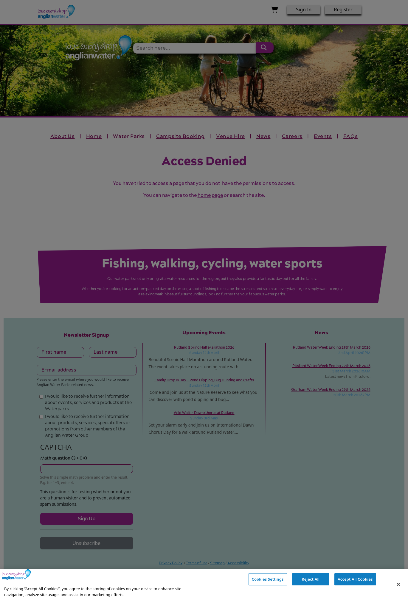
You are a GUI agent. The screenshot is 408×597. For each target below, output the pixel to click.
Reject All (310, 588)
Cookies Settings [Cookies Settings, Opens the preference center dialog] (268, 588)
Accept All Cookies (355, 588)
